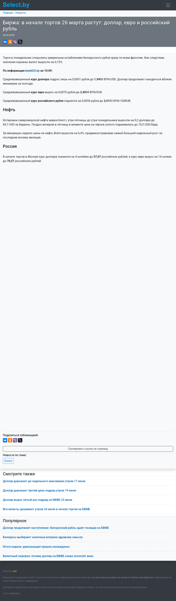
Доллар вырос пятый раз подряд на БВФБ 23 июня (37, 500)
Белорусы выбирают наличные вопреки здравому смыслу (43, 537)
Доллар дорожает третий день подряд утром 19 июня (39, 490)
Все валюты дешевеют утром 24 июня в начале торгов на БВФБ (46, 509)
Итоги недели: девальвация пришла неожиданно (36, 546)
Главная (8, 12)
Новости (20, 12)
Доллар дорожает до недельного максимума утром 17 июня (44, 481)
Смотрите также (19, 474)
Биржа (8, 460)
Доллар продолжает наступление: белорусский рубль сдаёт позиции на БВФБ (56, 528)
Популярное (14, 520)
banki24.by (32, 70)
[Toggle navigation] (168, 5)
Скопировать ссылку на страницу (88, 448)
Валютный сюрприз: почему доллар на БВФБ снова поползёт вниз (48, 556)
